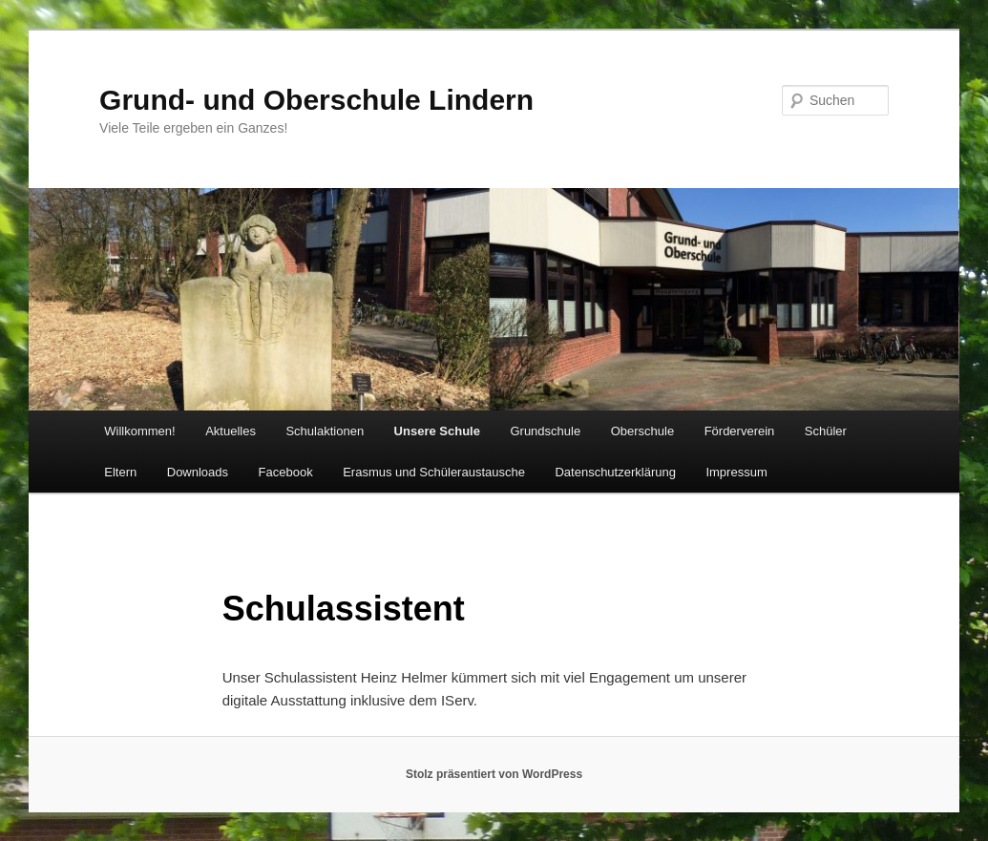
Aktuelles (230, 431)
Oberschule (642, 431)
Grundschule (545, 431)
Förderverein (739, 431)
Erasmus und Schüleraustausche (434, 472)
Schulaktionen (324, 431)
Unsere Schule (437, 431)
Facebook (286, 472)
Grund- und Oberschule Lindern (316, 100)
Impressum (736, 472)
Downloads (197, 472)
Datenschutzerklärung (615, 472)
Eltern (120, 472)
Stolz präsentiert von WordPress (494, 774)
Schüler (826, 431)
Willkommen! (139, 431)
